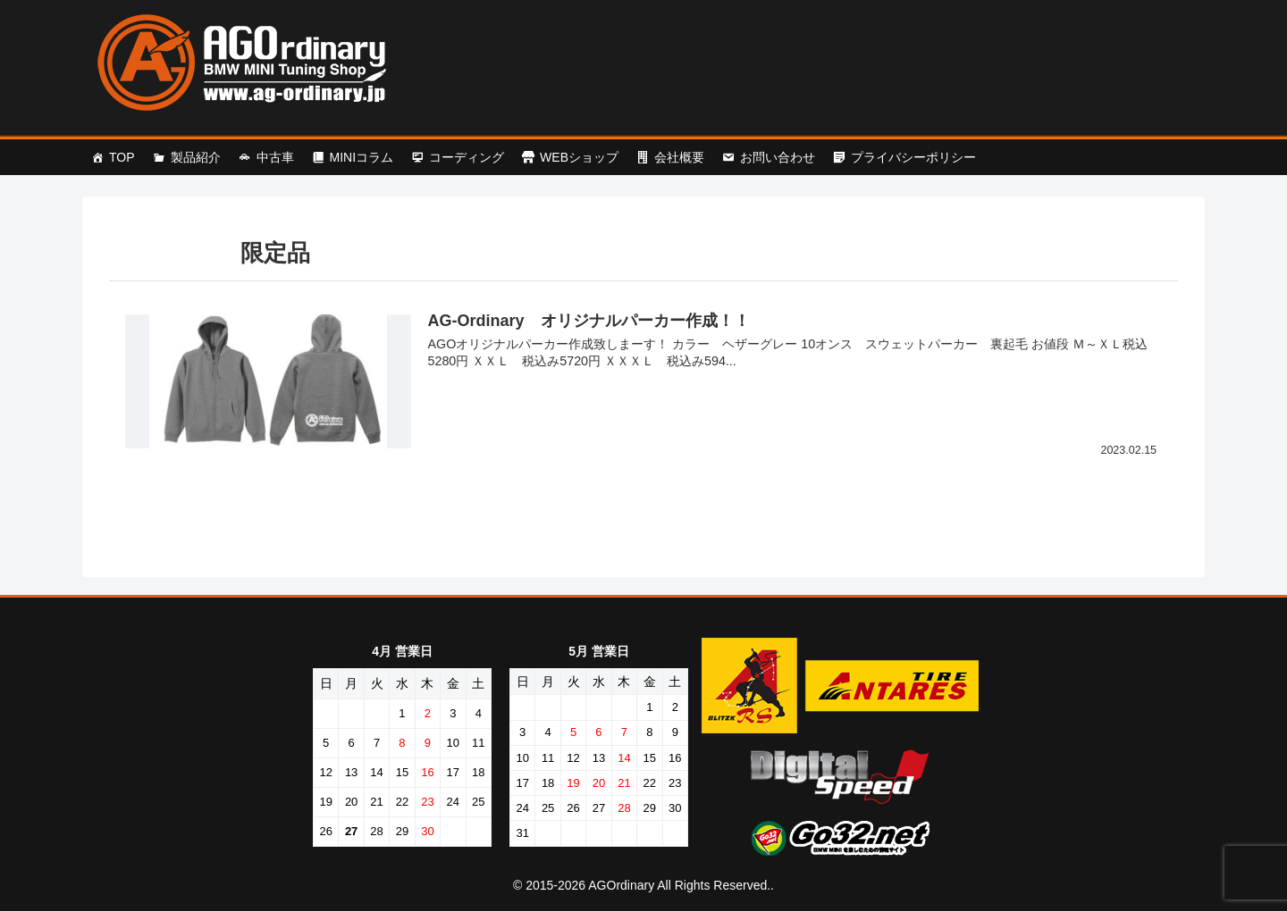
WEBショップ (579, 157)
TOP (122, 157)
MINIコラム (362, 157)
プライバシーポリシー (913, 157)
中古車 (275, 157)
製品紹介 (196, 157)
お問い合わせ (777, 157)
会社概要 (679, 157)
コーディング (466, 157)
